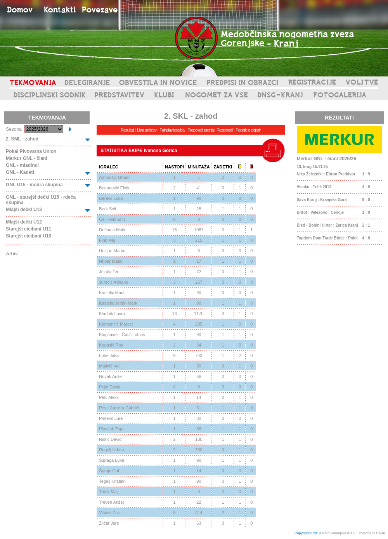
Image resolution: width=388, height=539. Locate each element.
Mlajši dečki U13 (24, 209)
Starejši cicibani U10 (28, 236)
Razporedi (224, 130)
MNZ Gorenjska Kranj (338, 533)
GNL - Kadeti (20, 172)
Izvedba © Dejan (372, 533)
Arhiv (12, 254)
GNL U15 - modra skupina (34, 184)
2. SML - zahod (22, 139)
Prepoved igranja (200, 130)
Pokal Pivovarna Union (31, 151)
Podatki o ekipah (248, 130)
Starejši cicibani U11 (28, 229)
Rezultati (127, 130)
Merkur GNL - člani (26, 158)
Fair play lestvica (171, 130)
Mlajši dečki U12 (24, 222)
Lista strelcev (146, 130)
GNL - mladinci (22, 165)
